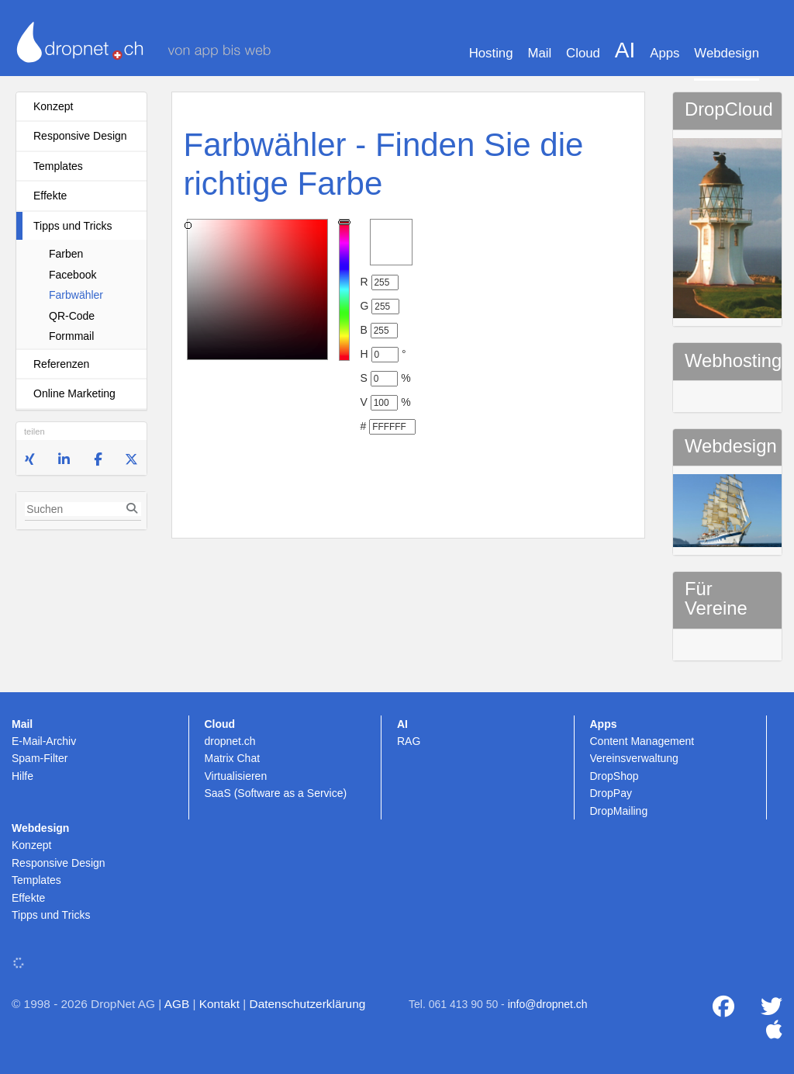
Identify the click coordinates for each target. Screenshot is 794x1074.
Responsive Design (80, 136)
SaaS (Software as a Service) (276, 793)
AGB (177, 1003)
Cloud (583, 53)
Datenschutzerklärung (308, 1003)
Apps (664, 53)
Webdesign (726, 53)
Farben (66, 254)
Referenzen (61, 364)
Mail (539, 53)
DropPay (611, 793)
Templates (58, 166)
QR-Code (72, 316)
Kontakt (219, 1003)
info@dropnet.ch (548, 1004)
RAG (408, 741)
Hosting (491, 53)
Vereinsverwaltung (634, 758)
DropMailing (619, 811)
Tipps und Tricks (72, 226)
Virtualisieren (236, 776)
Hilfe (22, 776)
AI (625, 50)
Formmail (71, 336)
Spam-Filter (39, 758)
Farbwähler (76, 295)
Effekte (50, 195)
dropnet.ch (230, 741)
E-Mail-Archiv (44, 741)
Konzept (53, 106)
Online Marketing (74, 393)
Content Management (642, 741)
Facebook (72, 274)
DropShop (614, 776)
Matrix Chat (233, 758)
